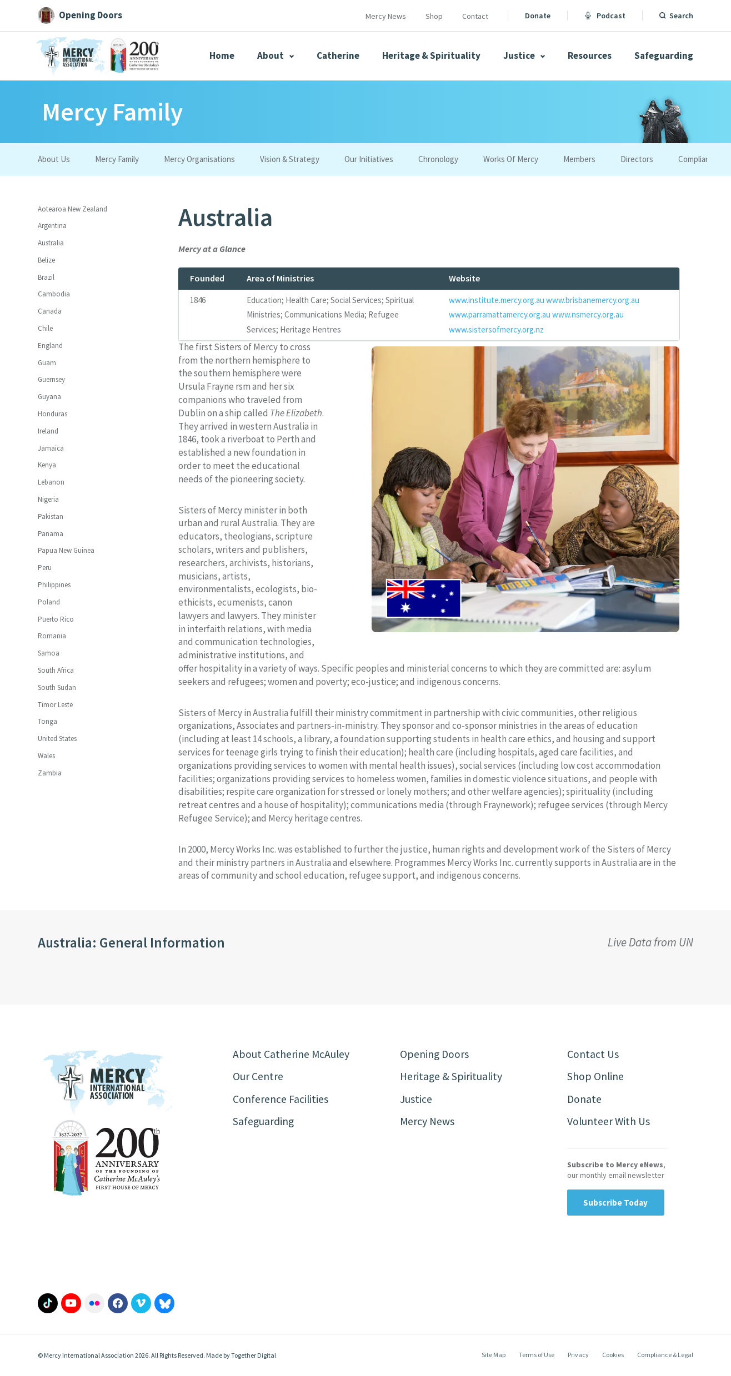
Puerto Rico (56, 619)
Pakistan (50, 516)
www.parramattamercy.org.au (499, 314)
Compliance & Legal (665, 1356)
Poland (49, 602)
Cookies (613, 1356)
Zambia (50, 773)
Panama (50, 533)
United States (57, 738)
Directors (636, 159)
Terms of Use (536, 1356)
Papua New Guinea (66, 550)
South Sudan (57, 687)
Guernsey (51, 379)
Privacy (578, 1356)
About (275, 55)
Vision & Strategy (289, 159)
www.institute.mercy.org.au (496, 300)
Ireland (48, 431)
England (50, 345)
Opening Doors (435, 1054)
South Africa (56, 670)
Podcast (604, 16)
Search (681, 16)
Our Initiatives (368, 159)
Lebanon (51, 482)
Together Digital (253, 1356)
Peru (45, 567)
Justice (524, 55)
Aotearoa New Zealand (72, 209)
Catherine (338, 55)
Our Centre (258, 1077)
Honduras (52, 414)
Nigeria (48, 499)
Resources (590, 55)
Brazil (46, 277)
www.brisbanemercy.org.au (592, 300)
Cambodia (54, 294)
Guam (47, 362)
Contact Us (593, 1054)
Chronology (438, 159)
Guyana (49, 396)
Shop (434, 16)
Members (579, 159)
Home (221, 55)
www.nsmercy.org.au (588, 314)
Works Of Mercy (510, 159)
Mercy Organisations (199, 159)
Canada (50, 311)
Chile (45, 328)
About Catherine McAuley (292, 1054)
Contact (475, 16)
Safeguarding (663, 55)
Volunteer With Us (609, 1123)
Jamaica (51, 448)
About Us (54, 159)
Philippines (54, 584)
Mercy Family (117, 159)
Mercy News (386, 16)
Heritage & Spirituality (431, 55)
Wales (46, 755)
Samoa (48, 653)
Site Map (493, 1356)
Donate (537, 16)
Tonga (47, 721)
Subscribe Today (615, 1203)
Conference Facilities (281, 1100)
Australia (51, 243)
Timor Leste (55, 704)
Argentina (52, 225)
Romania (52, 636)
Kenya (47, 465)
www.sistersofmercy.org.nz (496, 329)
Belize (46, 260)
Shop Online (595, 1077)
